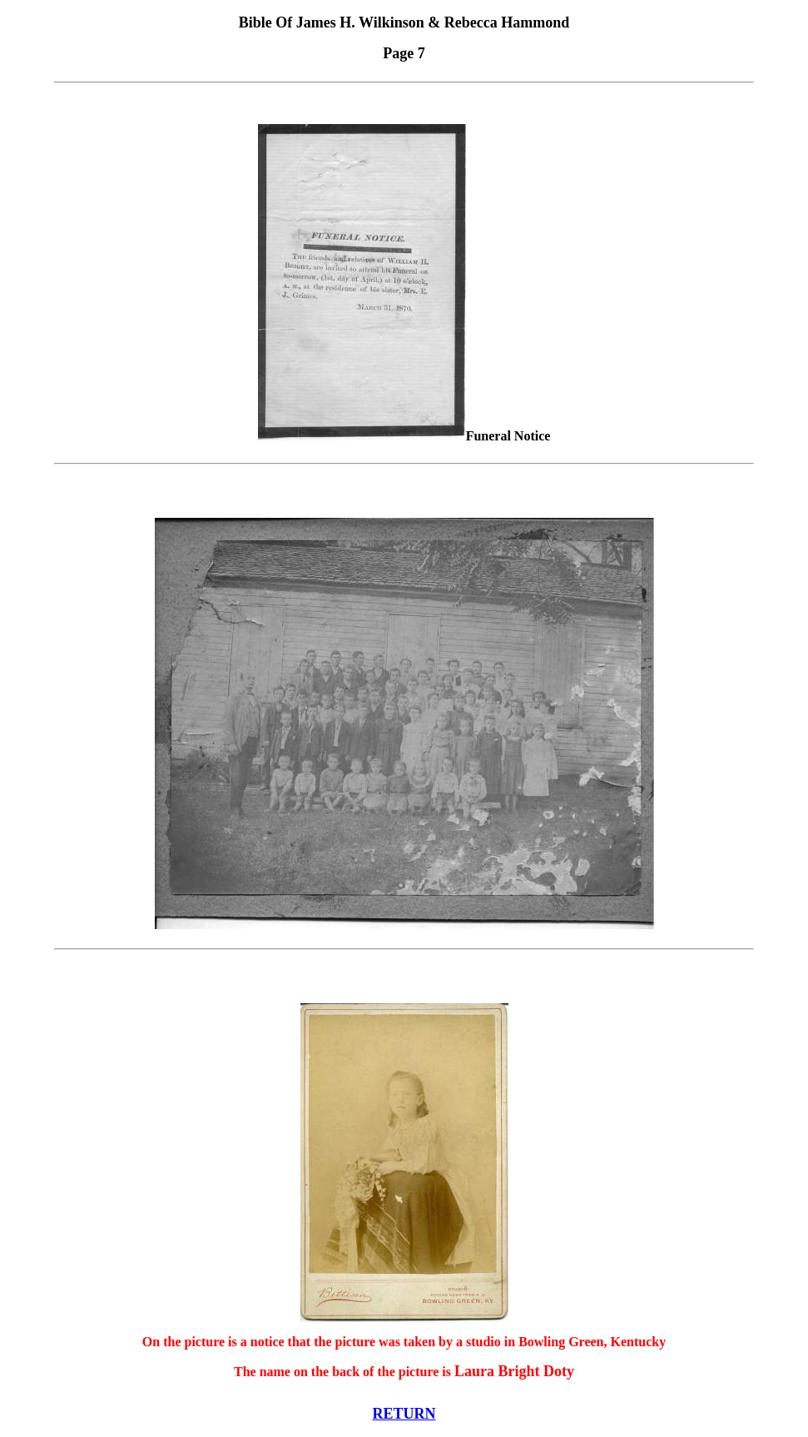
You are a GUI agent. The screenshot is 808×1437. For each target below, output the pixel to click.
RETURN (403, 1413)
